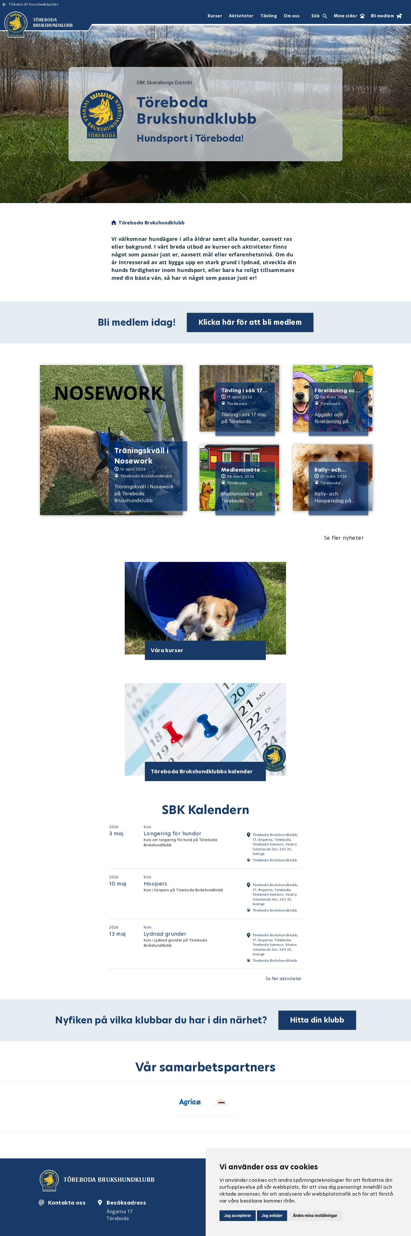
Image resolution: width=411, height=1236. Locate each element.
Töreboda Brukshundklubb (275, 860)
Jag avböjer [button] (272, 1215)
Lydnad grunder (165, 933)
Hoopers (155, 883)
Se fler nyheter (344, 537)
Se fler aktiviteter (284, 979)
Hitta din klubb (317, 1020)
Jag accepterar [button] (237, 1215)
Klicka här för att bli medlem (250, 322)
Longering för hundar (172, 833)
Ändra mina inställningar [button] (315, 1215)
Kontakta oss (67, 1202)
